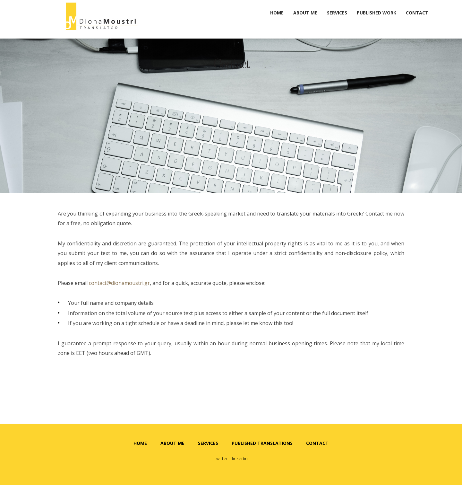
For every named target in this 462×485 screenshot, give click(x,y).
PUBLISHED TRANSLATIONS (262, 443)
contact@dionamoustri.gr (119, 283)
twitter (221, 458)
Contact (231, 64)
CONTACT (417, 13)
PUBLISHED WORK (376, 13)
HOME (277, 13)
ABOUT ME (305, 13)
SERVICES (337, 13)
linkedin (240, 458)
